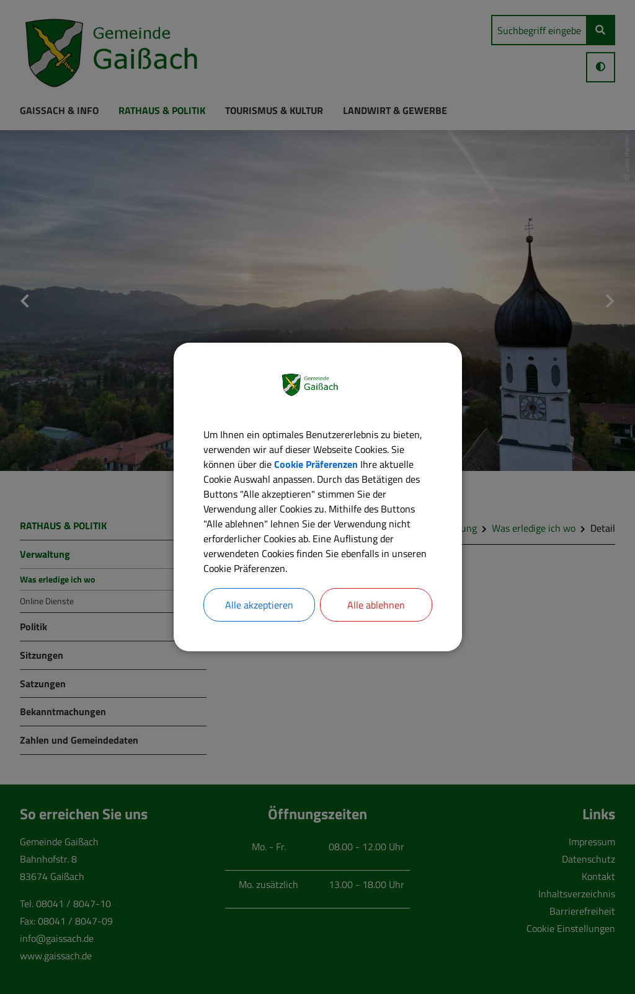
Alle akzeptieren (259, 604)
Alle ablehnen (376, 604)
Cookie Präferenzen (316, 464)
